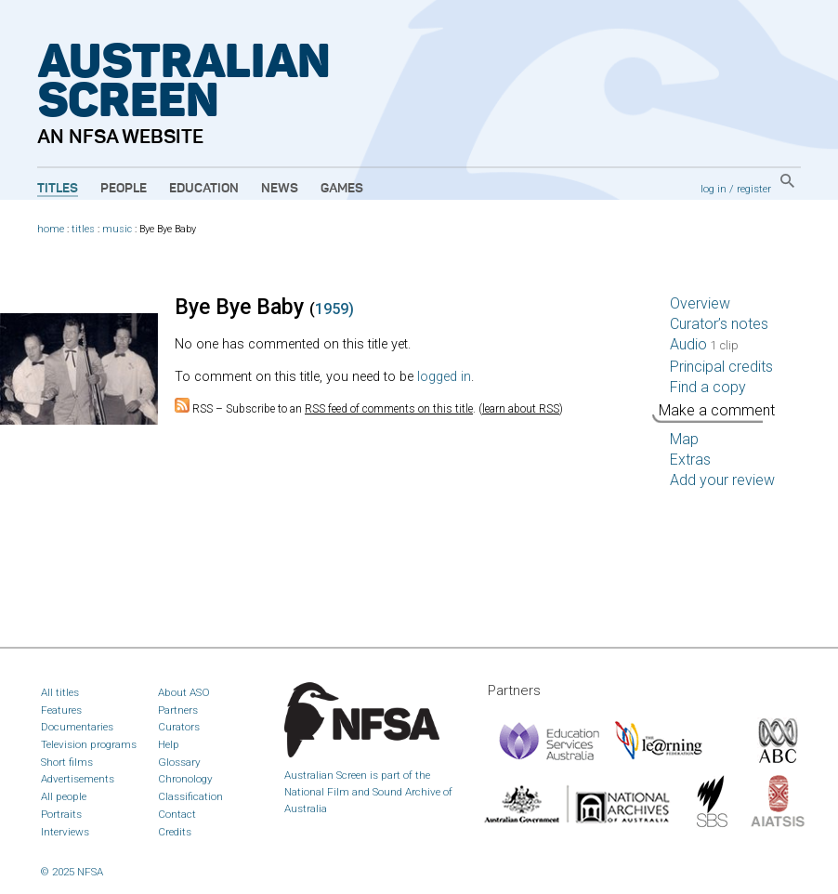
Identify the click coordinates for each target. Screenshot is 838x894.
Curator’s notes (719, 324)
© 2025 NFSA (72, 871)
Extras (690, 459)
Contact (177, 814)
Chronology (185, 778)
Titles (57, 188)
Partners (178, 710)
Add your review (722, 480)
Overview (700, 303)
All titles (60, 692)
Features (61, 710)
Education (204, 188)
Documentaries (77, 726)
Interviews (65, 831)
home (50, 229)
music (117, 229)
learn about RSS (520, 408)
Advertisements (77, 778)
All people (63, 796)
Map (684, 439)
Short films (67, 762)
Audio (704, 344)
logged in (444, 377)
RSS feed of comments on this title (389, 408)
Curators (179, 726)
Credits (174, 831)
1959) (334, 309)
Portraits (61, 814)
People (123, 188)
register (754, 188)
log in (714, 188)
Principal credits (721, 366)
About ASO (184, 692)
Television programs (89, 744)
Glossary (179, 762)
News (279, 188)
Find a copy (708, 387)
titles (83, 229)
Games (342, 188)
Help (168, 744)
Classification (190, 796)
